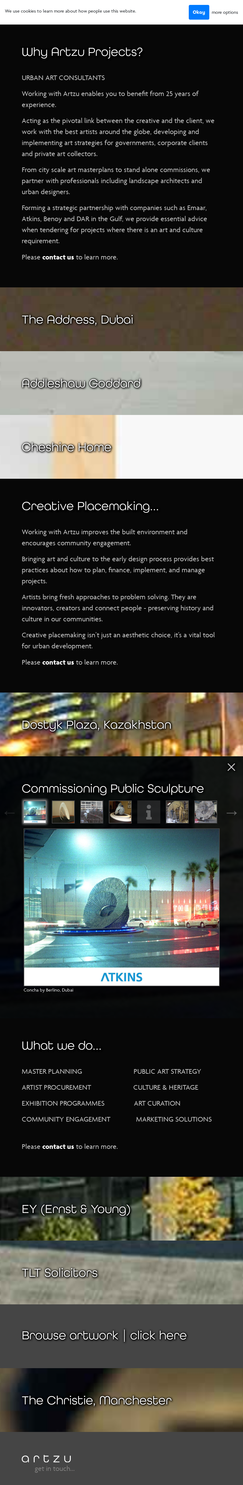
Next (226, 812)
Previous (17, 812)
